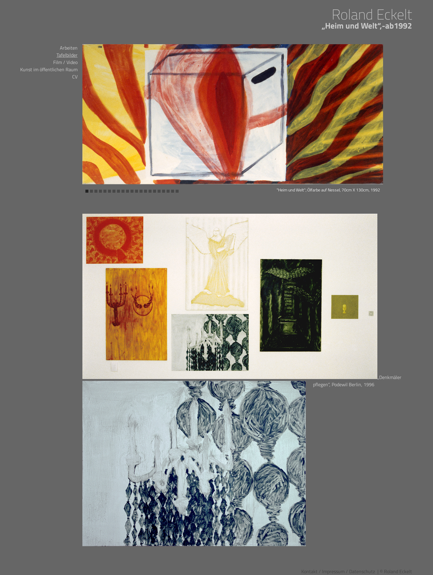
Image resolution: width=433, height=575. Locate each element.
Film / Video (65, 62)
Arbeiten (69, 47)
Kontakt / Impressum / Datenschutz (338, 571)
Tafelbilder (67, 55)
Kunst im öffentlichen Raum (49, 69)
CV (75, 76)
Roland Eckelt (372, 14)
